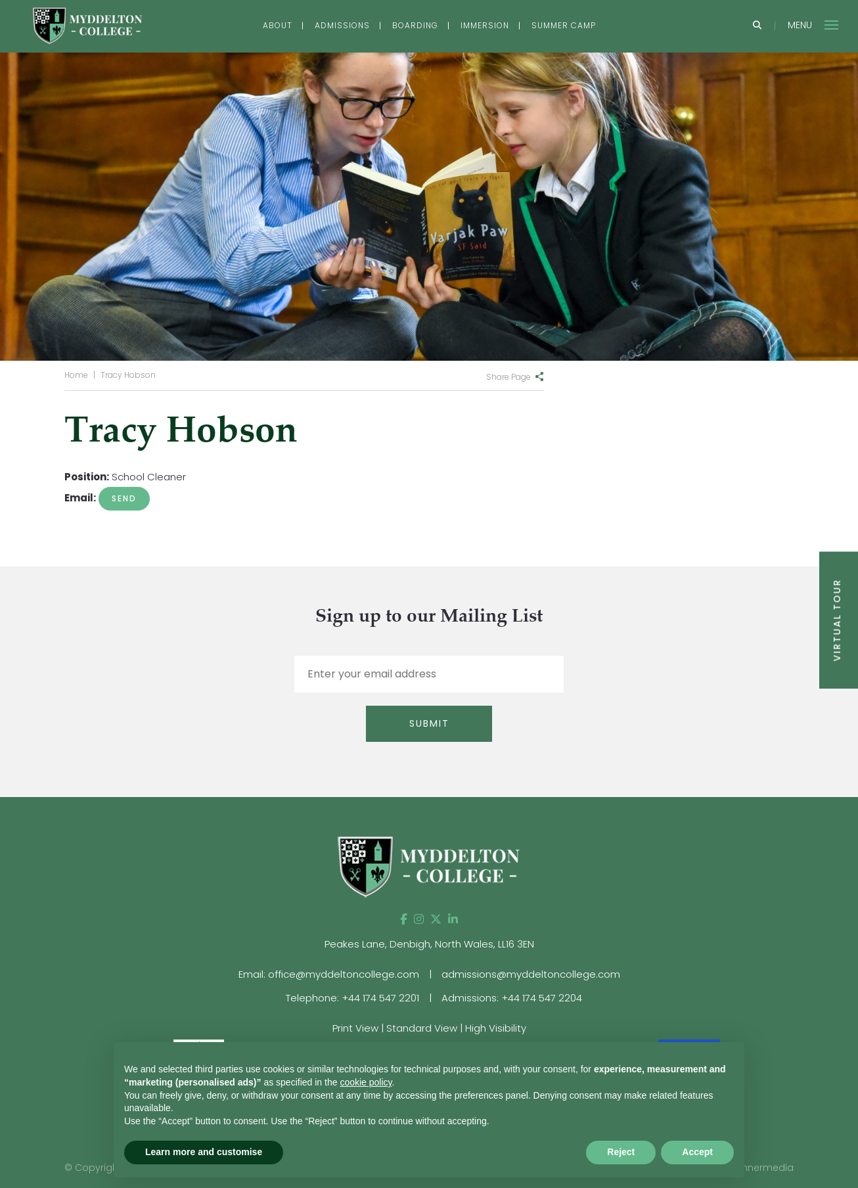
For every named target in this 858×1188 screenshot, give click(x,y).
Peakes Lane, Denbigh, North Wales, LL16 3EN (429, 944)
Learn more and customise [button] (203, 1152)
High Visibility (495, 1028)
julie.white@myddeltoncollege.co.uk (124, 499)
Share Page (508, 377)
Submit (429, 723)
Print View (355, 1028)
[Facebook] (403, 919)
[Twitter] (435, 919)
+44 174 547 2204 (541, 998)
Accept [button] (697, 1152)
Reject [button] (621, 1152)
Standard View (421, 1028)
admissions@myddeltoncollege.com (530, 974)
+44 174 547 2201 (380, 998)
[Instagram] (419, 919)
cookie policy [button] (366, 1082)
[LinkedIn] (453, 919)
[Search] (757, 25)
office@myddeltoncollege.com (343, 974)
